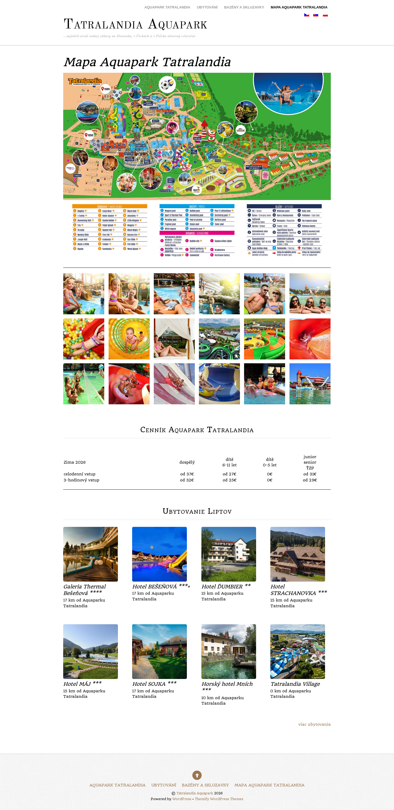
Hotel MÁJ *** (82, 684)
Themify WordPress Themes (219, 799)
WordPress (181, 799)
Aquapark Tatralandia (167, 7)
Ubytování (207, 7)
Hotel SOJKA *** (154, 684)
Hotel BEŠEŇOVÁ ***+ (161, 586)
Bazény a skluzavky (244, 7)
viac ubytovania (315, 724)
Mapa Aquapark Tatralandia (299, 7)
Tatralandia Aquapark (194, 793)
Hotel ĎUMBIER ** (225, 586)
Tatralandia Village (295, 684)
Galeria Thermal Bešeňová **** (84, 590)
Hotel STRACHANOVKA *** (298, 590)
